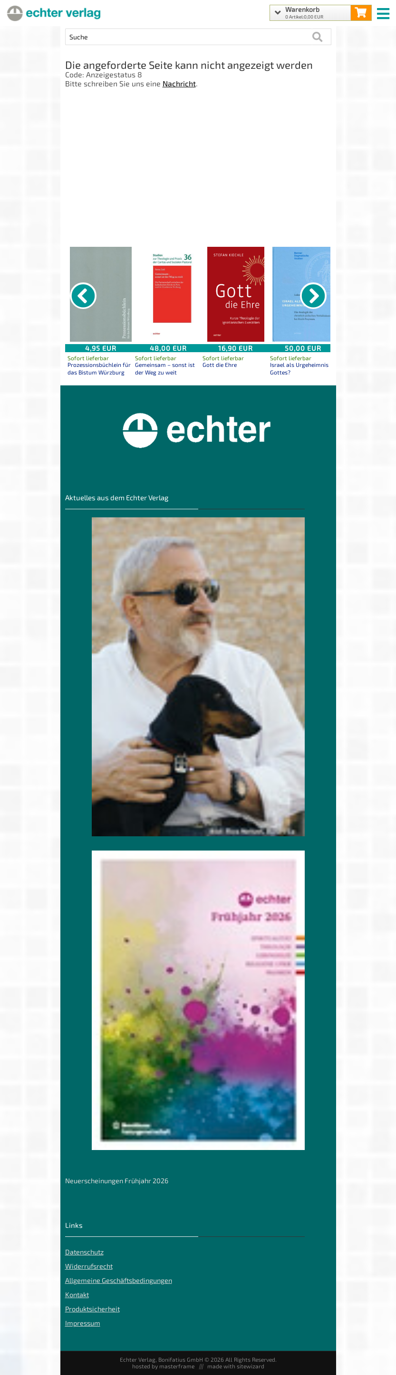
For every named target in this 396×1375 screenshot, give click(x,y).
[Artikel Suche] (188, 36)
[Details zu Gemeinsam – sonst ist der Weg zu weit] (168, 294)
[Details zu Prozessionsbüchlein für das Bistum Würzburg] (100, 294)
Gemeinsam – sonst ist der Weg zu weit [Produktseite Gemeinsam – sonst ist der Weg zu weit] (165, 368)
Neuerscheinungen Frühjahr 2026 (116, 1181)
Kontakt (77, 1295)
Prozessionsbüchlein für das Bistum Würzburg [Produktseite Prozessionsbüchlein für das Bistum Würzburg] (99, 368)
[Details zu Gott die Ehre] (235, 294)
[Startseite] (52, 13)
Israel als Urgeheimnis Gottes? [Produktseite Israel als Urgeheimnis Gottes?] (299, 368)
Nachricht (179, 83)
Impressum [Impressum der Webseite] (82, 1323)
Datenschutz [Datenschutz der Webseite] (84, 1252)
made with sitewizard (235, 1366)
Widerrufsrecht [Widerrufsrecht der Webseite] (89, 1266)
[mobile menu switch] (384, 11)
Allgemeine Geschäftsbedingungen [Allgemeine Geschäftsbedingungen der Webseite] (118, 1280)
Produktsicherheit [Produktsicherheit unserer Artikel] (92, 1309)
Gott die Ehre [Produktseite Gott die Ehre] (220, 364)
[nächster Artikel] (313, 295)
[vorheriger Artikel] (83, 295)
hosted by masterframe (163, 1366)
